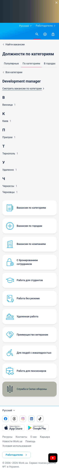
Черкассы (8, 186)
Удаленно (8, 169)
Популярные (11, 63)
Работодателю (46, 26)
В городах (49, 63)
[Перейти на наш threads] (14, 419)
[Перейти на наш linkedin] (31, 419)
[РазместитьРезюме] (45, 34)
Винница (7, 104)
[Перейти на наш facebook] (5, 419)
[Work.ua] (5, 34)
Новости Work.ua (12, 441)
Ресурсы (7, 436)
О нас (33, 436)
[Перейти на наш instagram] (23, 419)
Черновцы (8, 192)
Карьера (45, 436)
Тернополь (8, 153)
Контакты (21, 436)
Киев (5, 121)
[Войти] (53, 34)
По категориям (31, 63)
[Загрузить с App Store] (13, 428)
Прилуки (7, 137)
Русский (9, 410)
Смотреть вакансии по (23, 88)
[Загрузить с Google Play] (38, 428)
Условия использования (16, 445)
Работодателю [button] (17, 455)
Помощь (30, 441)
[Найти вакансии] (37, 34)
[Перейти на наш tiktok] (40, 419)
